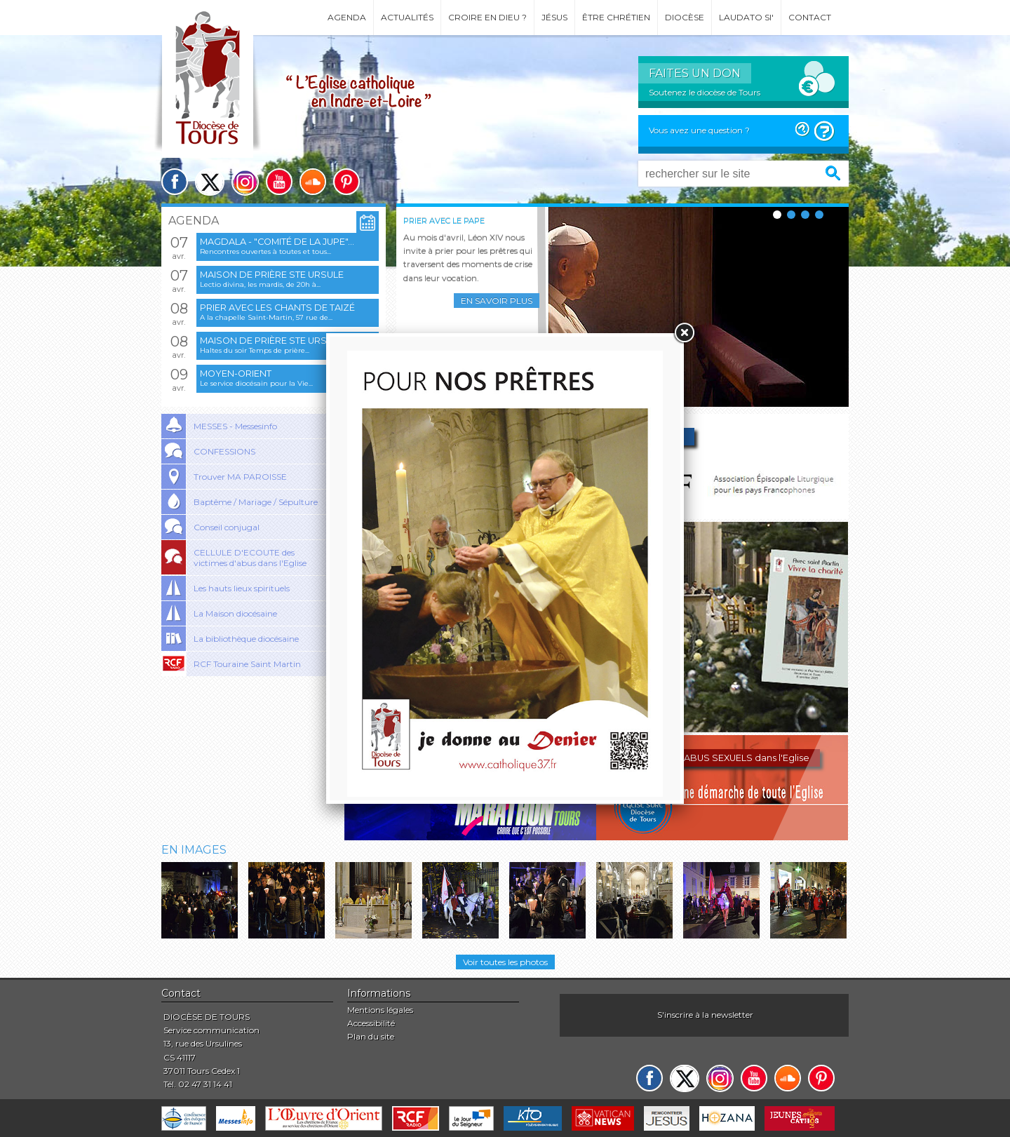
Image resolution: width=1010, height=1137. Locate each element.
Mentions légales (380, 1009)
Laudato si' (746, 17)
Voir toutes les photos (505, 962)
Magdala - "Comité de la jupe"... (277, 241)
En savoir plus (496, 300)
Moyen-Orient (235, 373)
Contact (809, 17)
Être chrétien (616, 17)
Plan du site (370, 1036)
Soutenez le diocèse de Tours (704, 92)
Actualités (407, 17)
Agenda (347, 17)
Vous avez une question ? (699, 130)
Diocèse (684, 17)
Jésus (554, 17)
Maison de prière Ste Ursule (272, 274)
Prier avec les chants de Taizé (277, 307)
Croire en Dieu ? (487, 17)
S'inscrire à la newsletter (705, 1014)
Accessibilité (371, 1023)
